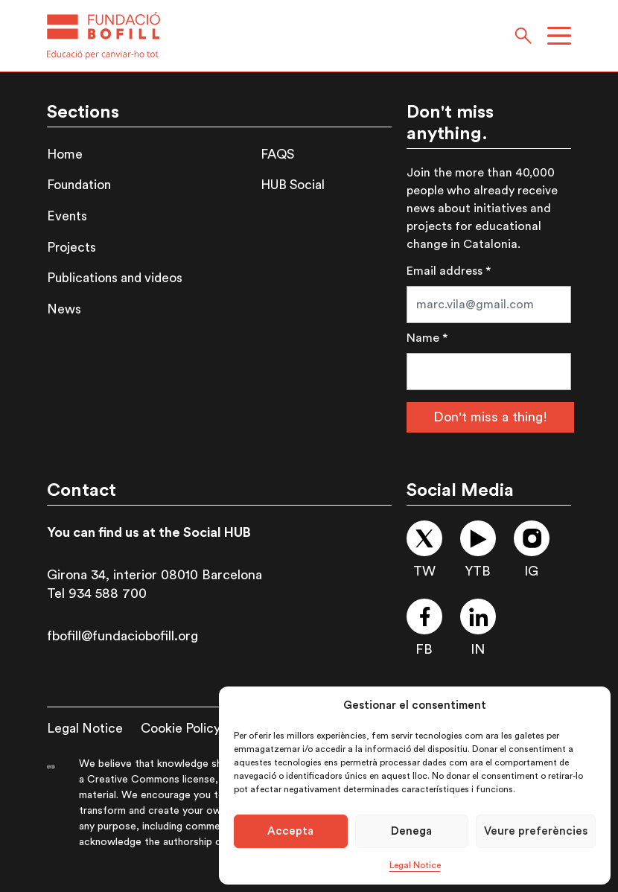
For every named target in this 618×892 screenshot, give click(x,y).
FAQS (277, 154)
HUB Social (293, 185)
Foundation (79, 185)
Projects (71, 247)
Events (67, 216)
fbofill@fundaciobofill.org (122, 636)
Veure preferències (535, 831)
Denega (411, 831)
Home (65, 154)
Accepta (290, 831)
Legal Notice (415, 865)
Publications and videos (114, 278)
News (64, 309)
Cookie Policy (180, 728)
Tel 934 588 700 (97, 593)
